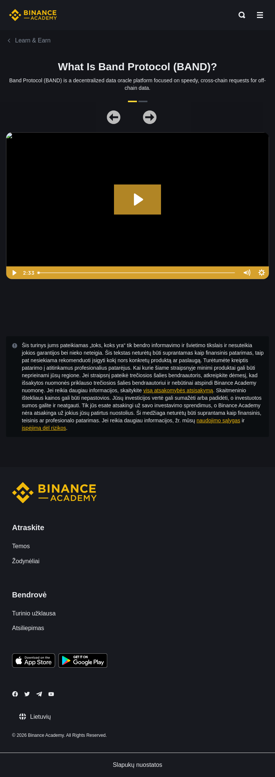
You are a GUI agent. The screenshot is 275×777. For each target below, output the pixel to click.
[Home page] (33, 15)
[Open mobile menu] (260, 15)
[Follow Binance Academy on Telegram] (39, 694)
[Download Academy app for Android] (82, 661)
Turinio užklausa (34, 613)
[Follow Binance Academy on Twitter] (27, 694)
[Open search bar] (239, 15)
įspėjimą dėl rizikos (44, 428)
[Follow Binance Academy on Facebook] (15, 694)
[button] (259, 15)
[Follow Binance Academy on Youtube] (51, 694)
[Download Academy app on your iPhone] (33, 661)
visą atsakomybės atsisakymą (178, 390)
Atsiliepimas (28, 628)
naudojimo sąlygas (218, 420)
